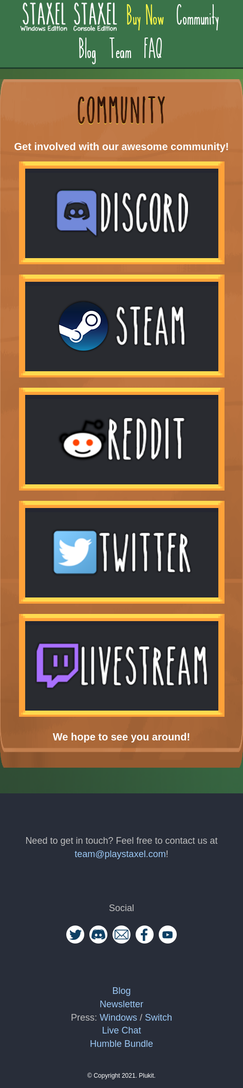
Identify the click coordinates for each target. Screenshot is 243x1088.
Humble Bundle (121, 1044)
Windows (118, 1017)
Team (120, 45)
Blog (88, 45)
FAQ (154, 45)
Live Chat (121, 1030)
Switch (158, 1017)
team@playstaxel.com (119, 854)
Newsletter (121, 1004)
